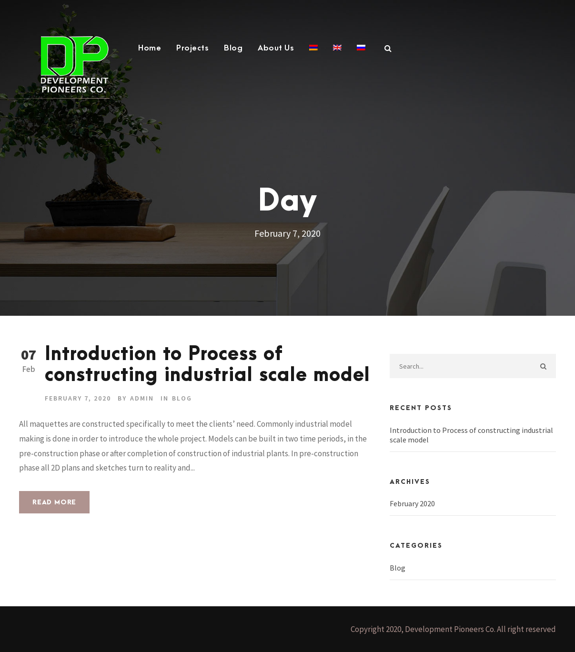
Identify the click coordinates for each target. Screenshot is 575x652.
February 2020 (412, 503)
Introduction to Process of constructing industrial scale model (207, 365)
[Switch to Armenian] (313, 53)
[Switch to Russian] (361, 53)
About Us (276, 48)
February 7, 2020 (78, 398)
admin (142, 398)
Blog (233, 48)
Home (149, 48)
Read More (54, 502)
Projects (192, 48)
